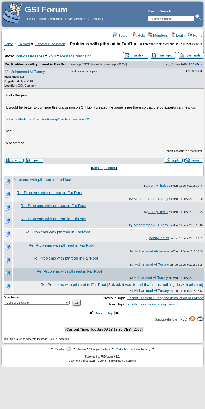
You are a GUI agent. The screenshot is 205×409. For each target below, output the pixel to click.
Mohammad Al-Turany (27, 72)
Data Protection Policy (133, 349)
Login (178, 35)
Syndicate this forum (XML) (171, 319)
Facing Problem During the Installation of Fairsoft (165, 298)
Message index (104, 168)
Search (121, 35)
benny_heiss (158, 185)
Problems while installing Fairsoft (153, 304)
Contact (61, 349)
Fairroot (24, 44)
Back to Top (104, 313)
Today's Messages (29, 56)
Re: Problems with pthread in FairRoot (36, 64)
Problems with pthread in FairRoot (42, 179)
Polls (52, 56)
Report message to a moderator (183, 150)
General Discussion (50, 44)
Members (158, 35)
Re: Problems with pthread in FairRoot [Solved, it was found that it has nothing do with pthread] (121, 285)
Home (195, 35)
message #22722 (80, 64)
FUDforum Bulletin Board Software (116, 360)
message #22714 (116, 64)
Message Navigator (75, 56)
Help (139, 35)
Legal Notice (100, 349)
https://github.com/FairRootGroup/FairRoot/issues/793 (48, 119)
